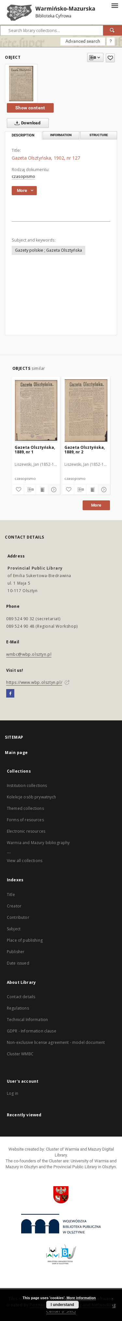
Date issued (18, 963)
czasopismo (23, 176)
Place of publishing (25, 940)
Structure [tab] (98, 135)
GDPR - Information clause (31, 1031)
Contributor (18, 917)
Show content (30, 107)
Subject (13, 929)
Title (11, 894)
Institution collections (27, 785)
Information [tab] (61, 135)
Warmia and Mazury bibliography (38, 842)
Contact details (21, 996)
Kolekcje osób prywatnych (31, 797)
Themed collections (25, 808)
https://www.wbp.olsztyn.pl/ (34, 682)
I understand (62, 1304)
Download (26, 123)
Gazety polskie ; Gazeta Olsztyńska (48, 250)
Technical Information (27, 1019)
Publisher (15, 951)
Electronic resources (26, 831)
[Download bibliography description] (30, 489)
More (96, 505)
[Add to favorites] (110, 58)
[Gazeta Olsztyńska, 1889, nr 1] (36, 410)
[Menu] (114, 5)
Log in (12, 1093)
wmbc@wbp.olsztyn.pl (28, 654)
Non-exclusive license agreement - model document (56, 1042)
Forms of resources (25, 820)
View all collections (24, 860)
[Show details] (53, 489)
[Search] (112, 30)
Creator (14, 906)
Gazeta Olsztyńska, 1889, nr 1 (35, 450)
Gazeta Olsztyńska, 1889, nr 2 (84, 450)
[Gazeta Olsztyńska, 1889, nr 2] (86, 410)
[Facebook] (10, 694)
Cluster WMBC (20, 1054)
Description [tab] (23, 135)
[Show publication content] (42, 489)
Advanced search (82, 41)
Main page (16, 752)
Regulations (18, 1008)
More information (81, 1298)
